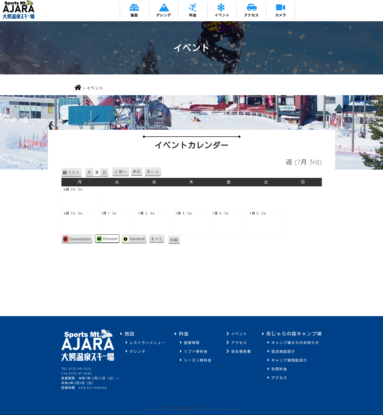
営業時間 (192, 342)
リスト (75, 173)
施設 (134, 15)
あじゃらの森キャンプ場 (294, 334)
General (134, 239)
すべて (157, 239)
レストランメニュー (147, 342)
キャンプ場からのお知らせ (295, 342)
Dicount (107, 239)
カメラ (280, 15)
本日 (137, 171)
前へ (123, 171)
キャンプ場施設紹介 (289, 360)
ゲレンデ (163, 15)
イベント (222, 15)
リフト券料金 (196, 351)
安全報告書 (241, 351)
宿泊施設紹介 (283, 351)
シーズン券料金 (198, 360)
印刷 (175, 240)
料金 (193, 15)
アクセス (251, 15)
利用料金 (279, 369)
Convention (77, 239)
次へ (151, 171)
